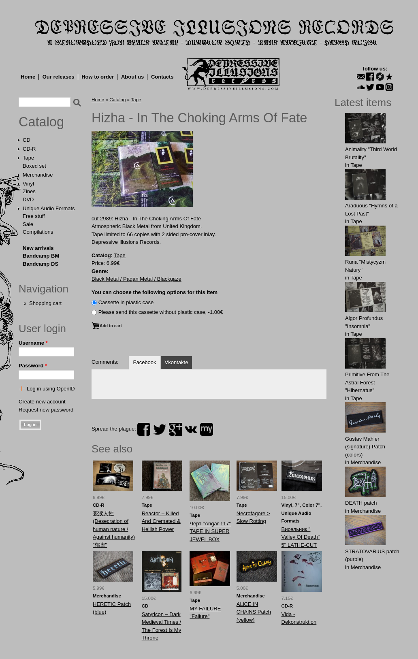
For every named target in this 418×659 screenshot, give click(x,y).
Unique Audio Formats (49, 208)
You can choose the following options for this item (155, 292)
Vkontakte (176, 362)
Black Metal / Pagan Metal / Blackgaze (136, 279)
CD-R (29, 149)
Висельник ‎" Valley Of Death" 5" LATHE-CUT (301, 537)
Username (33, 343)
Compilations (38, 232)
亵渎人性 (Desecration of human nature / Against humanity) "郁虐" (114, 529)
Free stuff (34, 216)
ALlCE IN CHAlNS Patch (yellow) (254, 612)
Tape (28, 158)
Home (28, 77)
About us (132, 77)
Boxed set (34, 166)
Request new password (46, 410)
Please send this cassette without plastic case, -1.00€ (160, 312)
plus (175, 429)
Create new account (42, 402)
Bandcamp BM (41, 256)
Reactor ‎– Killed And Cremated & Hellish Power (161, 521)
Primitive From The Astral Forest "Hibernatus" (367, 382)
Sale (28, 224)
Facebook (144, 362)
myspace (206, 429)
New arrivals (38, 248)
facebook (143, 429)
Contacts (162, 77)
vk (190, 429)
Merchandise (38, 175)
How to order (97, 77)
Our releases (59, 77)
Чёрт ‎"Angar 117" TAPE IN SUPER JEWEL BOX (210, 531)
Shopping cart (45, 303)
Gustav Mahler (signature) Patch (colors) (365, 447)
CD (26, 140)
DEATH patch (361, 503)
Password (33, 366)
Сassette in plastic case (126, 302)
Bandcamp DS (40, 264)
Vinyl (28, 184)
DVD (28, 199)
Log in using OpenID (51, 389)
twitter (159, 429)
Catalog (41, 122)
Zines (29, 191)
